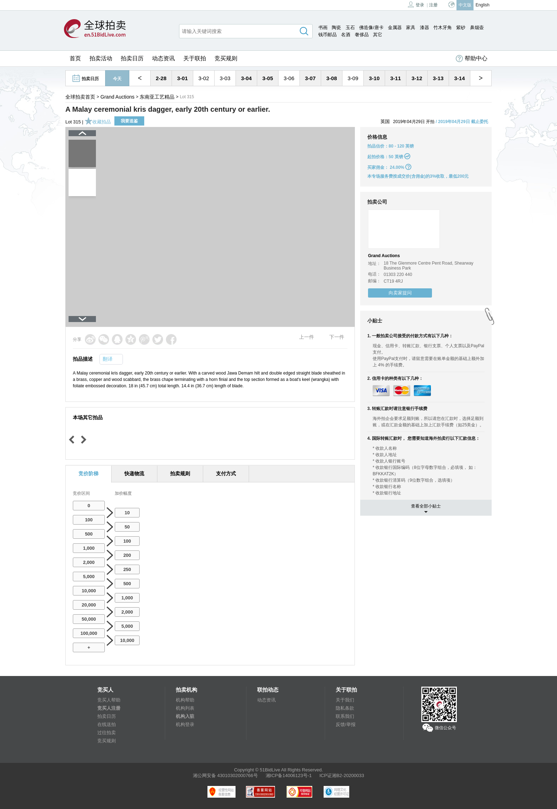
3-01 (182, 78)
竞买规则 (226, 58)
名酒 (345, 34)
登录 (416, 4)
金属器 (395, 27)
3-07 (310, 78)
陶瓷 (336, 27)
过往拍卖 (106, 732)
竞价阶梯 (88, 473)
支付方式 (226, 473)
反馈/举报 (346, 724)
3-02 (203, 78)
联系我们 (345, 716)
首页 (75, 58)
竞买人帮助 (108, 700)
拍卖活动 (101, 58)
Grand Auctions (118, 97)
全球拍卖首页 (80, 97)
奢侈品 (362, 34)
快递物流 (134, 473)
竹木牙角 (442, 27)
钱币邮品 (327, 34)
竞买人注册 (108, 708)
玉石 (350, 27)
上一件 (306, 337)
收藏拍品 (98, 121)
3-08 (331, 78)
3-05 (267, 78)
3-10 (374, 78)
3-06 (288, 78)
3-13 (438, 78)
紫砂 (460, 27)
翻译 (108, 359)
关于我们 (345, 700)
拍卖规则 (180, 473)
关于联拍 (194, 58)
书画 (323, 27)
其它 (377, 34)
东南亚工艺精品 (157, 97)
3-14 (459, 78)
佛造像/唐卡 (371, 27)
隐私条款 (345, 708)
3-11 (395, 78)
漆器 (424, 27)
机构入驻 (185, 716)
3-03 (225, 78)
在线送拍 (106, 724)
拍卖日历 (132, 58)
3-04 (246, 78)
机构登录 (185, 724)
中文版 (465, 4)
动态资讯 (163, 58)
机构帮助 (185, 700)
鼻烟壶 (477, 27)
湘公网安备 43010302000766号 (225, 775)
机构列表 (185, 708)
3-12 (416, 78)
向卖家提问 (400, 292)
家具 (410, 27)
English (483, 4)
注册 (433, 4)
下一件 (336, 337)
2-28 (161, 78)
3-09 (352, 78)
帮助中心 (471, 58)
